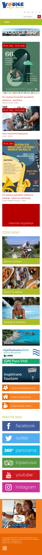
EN (29, 12)
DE (32, 12)
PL (40, 12)
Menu (7, 22)
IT (36, 12)
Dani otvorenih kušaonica (15, 133)
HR (25, 12)
